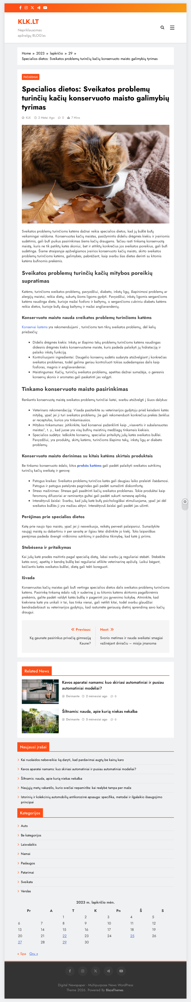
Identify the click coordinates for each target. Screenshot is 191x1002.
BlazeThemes (114, 990)
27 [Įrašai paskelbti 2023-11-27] (20, 942)
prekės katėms (89, 465)
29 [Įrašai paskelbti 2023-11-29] (65, 942)
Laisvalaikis (28, 844)
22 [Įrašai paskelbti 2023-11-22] (65, 935)
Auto (24, 825)
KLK (28, 117)
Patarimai (30, 77)
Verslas (26, 891)
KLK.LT (28, 21)
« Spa (21, 953)
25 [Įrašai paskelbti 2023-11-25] (132, 935)
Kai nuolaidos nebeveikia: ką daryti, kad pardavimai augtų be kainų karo (72, 759)
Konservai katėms (34, 327)
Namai (25, 853)
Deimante (73, 696)
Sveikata (27, 881)
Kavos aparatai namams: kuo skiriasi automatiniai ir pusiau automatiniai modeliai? (78, 769)
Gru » (33, 953)
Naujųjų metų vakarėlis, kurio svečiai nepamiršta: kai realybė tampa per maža (76, 787)
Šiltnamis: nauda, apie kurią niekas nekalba (99, 711)
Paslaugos (28, 863)
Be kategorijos (31, 835)
